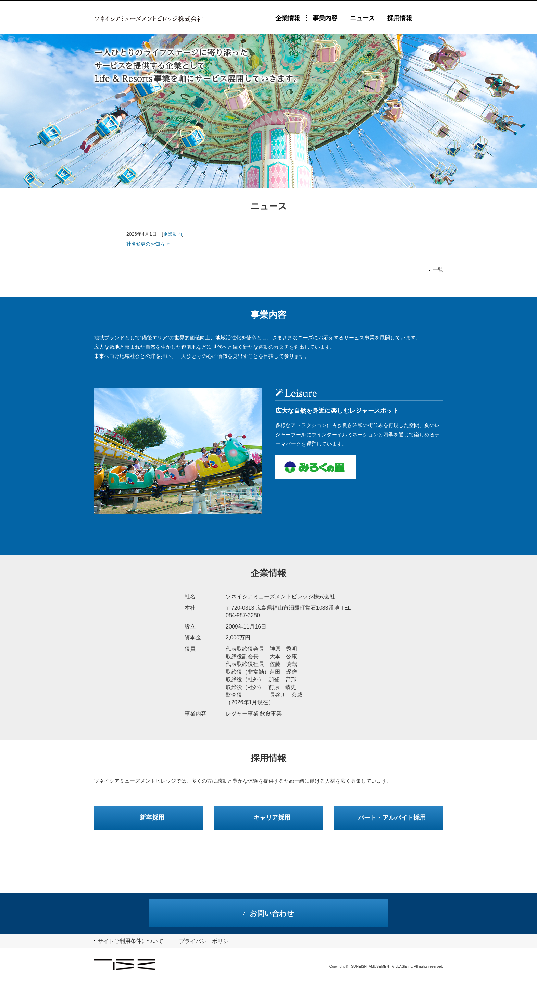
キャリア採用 (268, 817)
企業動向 (172, 234)
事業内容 (325, 18)
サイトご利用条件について (128, 941)
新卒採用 (148, 817)
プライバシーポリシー (204, 941)
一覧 (436, 270)
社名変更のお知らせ (148, 244)
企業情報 (287, 18)
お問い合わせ (269, 913)
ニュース (362, 18)
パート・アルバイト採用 (388, 817)
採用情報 (399, 18)
